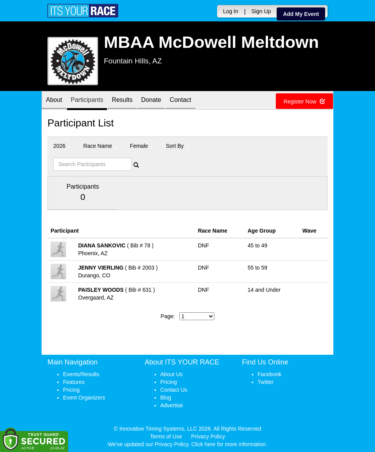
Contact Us (173, 390)
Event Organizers (84, 397)
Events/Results (81, 374)
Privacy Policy (208, 436)
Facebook (269, 374)
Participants (87, 101)
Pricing (71, 390)
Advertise (171, 405)
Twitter (265, 382)
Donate (151, 101)
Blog (165, 397)
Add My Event (301, 14)
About (54, 101)
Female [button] (142, 146)
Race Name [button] (100, 146)
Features (73, 382)
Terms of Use (166, 436)
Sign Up (261, 11)
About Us (171, 374)
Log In (230, 11)
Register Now (304, 101)
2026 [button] (62, 146)
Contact (180, 101)
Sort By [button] (177, 146)
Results (122, 101)
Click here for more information (228, 444)
